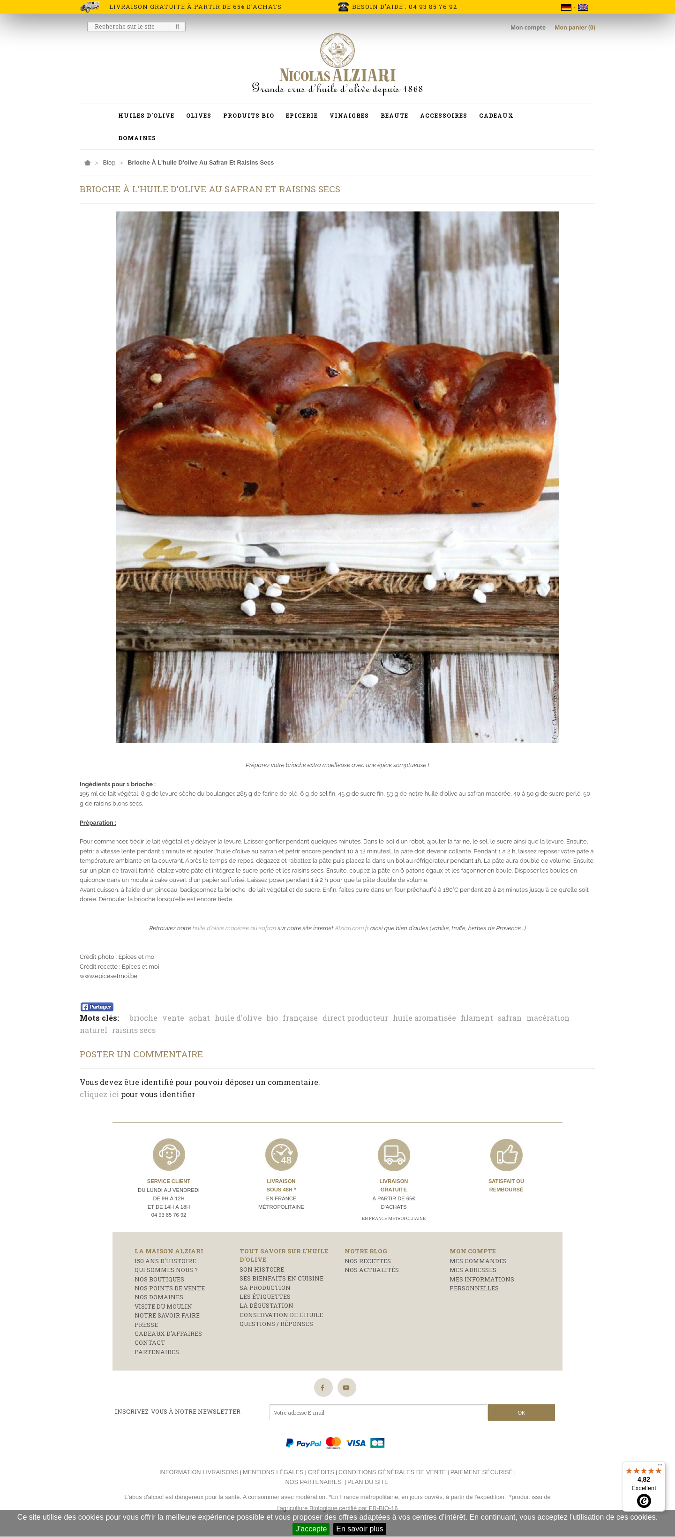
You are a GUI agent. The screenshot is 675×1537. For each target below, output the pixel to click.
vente (173, 1018)
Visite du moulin (163, 1306)
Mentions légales (273, 1472)
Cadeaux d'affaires (168, 1333)
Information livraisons (199, 1472)
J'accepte (311, 1529)
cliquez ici (99, 1094)
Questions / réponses (276, 1323)
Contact (150, 1342)
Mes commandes (478, 1261)
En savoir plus (359, 1529)
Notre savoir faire (167, 1315)
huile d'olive (238, 1018)
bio (272, 1018)
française (300, 1018)
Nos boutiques (159, 1279)
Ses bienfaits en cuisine (281, 1278)
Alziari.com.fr (352, 928)
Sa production (265, 1287)
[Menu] (660, 1467)
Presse (146, 1324)
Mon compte (528, 27)
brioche (143, 1018)
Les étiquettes (265, 1296)
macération (548, 1018)
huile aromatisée (424, 1018)
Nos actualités (372, 1269)
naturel (93, 1030)
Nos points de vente (170, 1288)
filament (477, 1018)
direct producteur (355, 1018)
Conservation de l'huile (281, 1315)
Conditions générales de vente (392, 1472)
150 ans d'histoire (165, 1261)
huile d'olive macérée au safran (234, 928)
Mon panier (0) (575, 27)
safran (510, 1018)
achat (199, 1018)
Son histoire (262, 1269)
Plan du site (367, 1481)
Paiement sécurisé (481, 1472)
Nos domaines (159, 1297)
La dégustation (266, 1305)
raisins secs (134, 1030)
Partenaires (157, 1352)
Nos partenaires (313, 1481)
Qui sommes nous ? (166, 1269)
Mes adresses (473, 1269)
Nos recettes (368, 1261)
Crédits (321, 1472)
